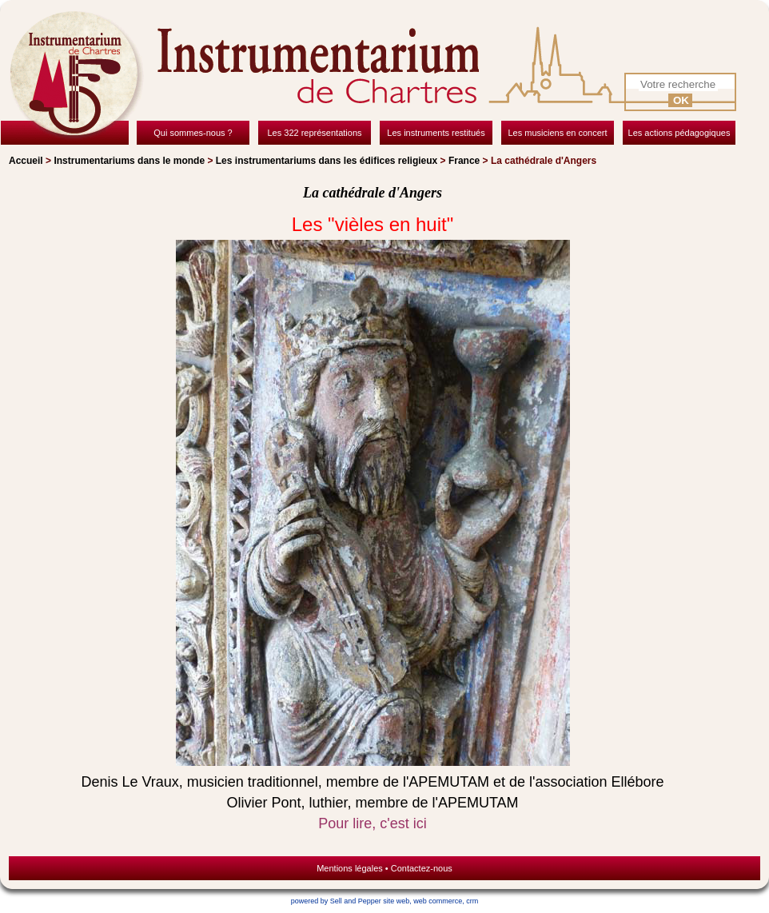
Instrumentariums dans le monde (129, 160)
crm (472, 901)
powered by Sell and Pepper (336, 901)
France (464, 160)
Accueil (26, 160)
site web (396, 901)
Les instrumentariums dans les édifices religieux (326, 160)
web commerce (437, 901)
